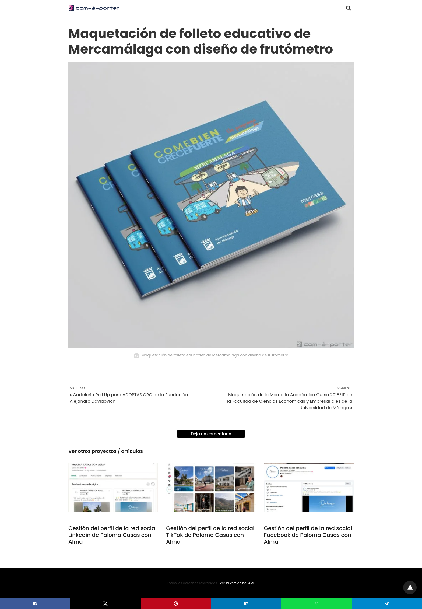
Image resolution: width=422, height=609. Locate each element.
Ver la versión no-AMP (237, 583)
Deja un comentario (211, 434)
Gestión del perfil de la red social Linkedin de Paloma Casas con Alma (112, 534)
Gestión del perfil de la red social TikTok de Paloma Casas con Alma (210, 534)
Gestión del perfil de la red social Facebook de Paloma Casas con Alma (308, 534)
